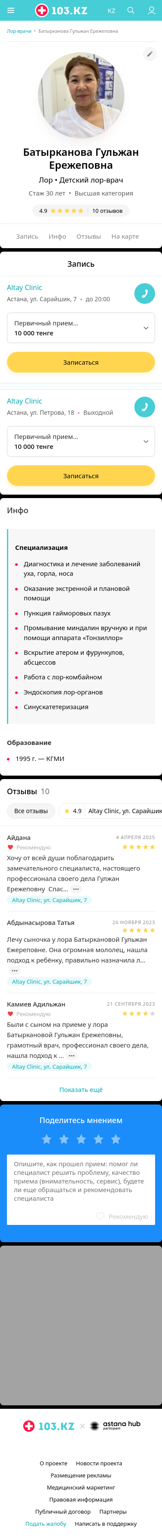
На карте (125, 236)
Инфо (58, 236)
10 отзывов (107, 211)
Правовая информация (81, 1499)
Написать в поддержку (106, 1523)
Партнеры (113, 1511)
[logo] (62, 10)
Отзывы (88, 236)
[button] (10, 10)
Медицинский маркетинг (81, 1487)
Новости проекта (99, 1463)
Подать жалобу (45, 1523)
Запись (27, 236)
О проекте (53, 1463)
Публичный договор (63, 1511)
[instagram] (68, 1446)
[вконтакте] (96, 1446)
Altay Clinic (24, 287)
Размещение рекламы (81, 1475)
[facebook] (82, 1446)
